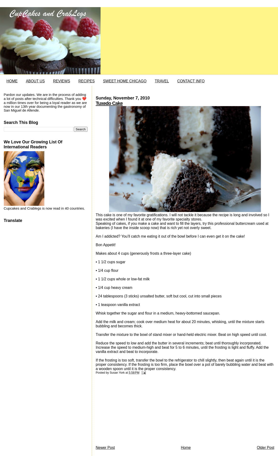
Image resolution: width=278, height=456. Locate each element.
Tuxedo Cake (109, 103)
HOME (12, 81)
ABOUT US (35, 81)
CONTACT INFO (191, 81)
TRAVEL (162, 81)
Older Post (265, 448)
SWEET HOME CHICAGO (124, 81)
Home (186, 448)
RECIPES (87, 81)
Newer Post (105, 448)
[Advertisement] (131, 411)
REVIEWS (61, 81)
